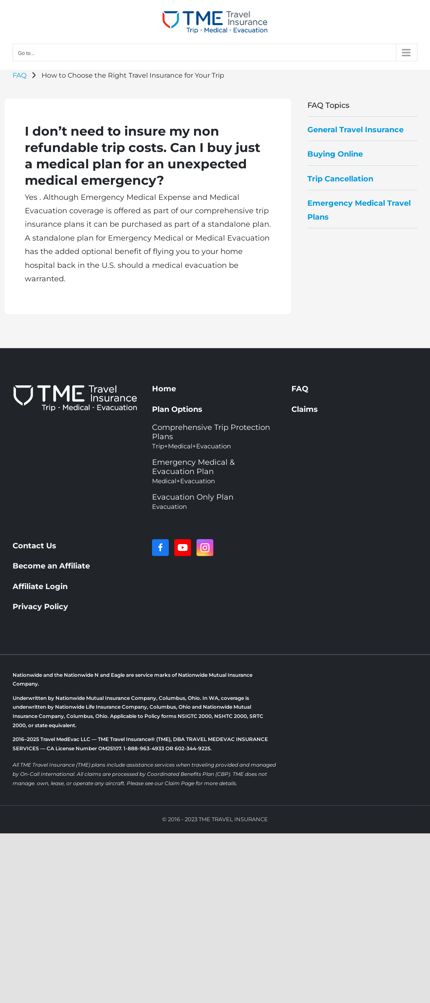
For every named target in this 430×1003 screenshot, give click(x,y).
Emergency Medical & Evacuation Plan (193, 471)
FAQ (19, 75)
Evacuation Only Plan (192, 501)
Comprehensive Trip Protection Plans (211, 436)
